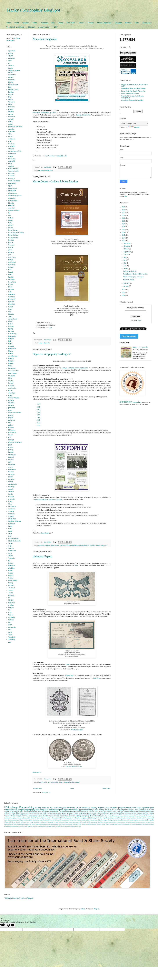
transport (11, 585)
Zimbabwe (11, 639)
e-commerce (12, 183)
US (9, 610)
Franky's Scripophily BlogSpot (33, 10)
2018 (123, 226)
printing (10, 449)
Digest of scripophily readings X (51, 354)
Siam (10, 504)
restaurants (12, 469)
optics (10, 395)
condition (11, 149)
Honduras (11, 279)
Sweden (11, 548)
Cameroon (11, 117)
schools (10, 489)
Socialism (11, 514)
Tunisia (10, 590)
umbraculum (69, 675)
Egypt (10, 186)
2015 (123, 235)
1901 (38, 409)
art (9, 63)
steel (9, 536)
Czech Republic (13, 168)
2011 (123, 292)
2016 (123, 232)
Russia (10, 482)
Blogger (96, 909)
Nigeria (10, 380)
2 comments (47, 779)
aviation (40, 343)
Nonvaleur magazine (45, 39)
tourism (10, 578)
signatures (11, 509)
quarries (11, 457)
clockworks (12, 139)
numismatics (54, 782)
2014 (123, 238)
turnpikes (11, 595)
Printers (91, 23)
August (126, 254)
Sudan (10, 543)
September (127, 252)
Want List (44, 23)
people (10, 417)
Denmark (11, 176)
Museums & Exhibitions (15, 27)
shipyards (11, 499)
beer (9, 87)
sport (10, 528)
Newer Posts (37, 789)
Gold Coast (12, 257)
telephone (11, 565)
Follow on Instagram (129, 336)
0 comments (47, 167)
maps (10, 343)
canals (10, 121)
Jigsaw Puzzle (43, 27)
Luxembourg (12, 334)
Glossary (118, 23)
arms (10, 61)
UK (9, 597)
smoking (11, 511)
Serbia (10, 494)
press (10, 445)
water (10, 625)
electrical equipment (14, 195)
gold (9, 255)
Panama (11, 405)
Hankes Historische (83, 115)
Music (10, 366)
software (11, 516)
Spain (10, 526)
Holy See (96, 678)
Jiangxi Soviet (12, 319)
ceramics (11, 129)
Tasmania (11, 558)
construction (12, 154)
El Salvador (12, 191)
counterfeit (11, 161)
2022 (123, 215)
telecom (10, 563)
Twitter (34, 23)
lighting (10, 329)
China (10, 136)
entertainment (12, 200)
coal (9, 141)
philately (11, 427)
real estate (11, 464)
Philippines (11, 430)
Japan (10, 316)
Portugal (11, 440)
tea (9, 560)
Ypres (10, 634)
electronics (11, 198)
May (125, 263)
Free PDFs (71, 23)
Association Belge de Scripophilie (132, 100)
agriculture (41, 545)
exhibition (11, 205)
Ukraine (10, 600)
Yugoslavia (11, 637)
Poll (52, 23)
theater (10, 573)
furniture (11, 240)
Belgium (11, 92)
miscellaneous (48, 170)
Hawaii (10, 272)
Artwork (82, 23)
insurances (63, 545)
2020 (123, 221)
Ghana (10, 247)
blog (9, 97)
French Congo (13, 230)
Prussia (10, 452)
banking (47, 545)
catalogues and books (15, 126)
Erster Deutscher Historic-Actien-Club (133, 91)
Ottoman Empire (13, 398)
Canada (10, 119)
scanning (11, 486)
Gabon (10, 242)
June (125, 260)
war (9, 622)
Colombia (11, 144)
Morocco (11, 363)
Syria (10, 553)
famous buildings (13, 210)
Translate (133, 127)
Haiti (9, 269)
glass (10, 250)
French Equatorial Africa (16, 232)
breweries (11, 107)
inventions (11, 304)
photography (12, 432)
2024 (123, 210)
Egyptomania (12, 188)
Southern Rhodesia (14, 521)
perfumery (11, 420)
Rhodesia (11, 474)
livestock (11, 331)
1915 (38, 425)
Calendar (31, 27)
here (50, 328)
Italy (49, 782)
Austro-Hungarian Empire (70, 814)
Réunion (11, 472)
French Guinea (13, 237)
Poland (10, 435)
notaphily (11, 385)
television (11, 568)
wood (10, 632)
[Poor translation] (10, 925)
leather (10, 324)
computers (11, 146)
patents (10, 415)
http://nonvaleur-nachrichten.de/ (56, 156)
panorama (11, 408)
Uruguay (11, 607)
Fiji (9, 213)
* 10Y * (55, 27)
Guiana (10, 267)
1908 (38, 417)
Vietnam (11, 620)
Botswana (11, 102)
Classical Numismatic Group (74, 766)
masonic (11, 346)
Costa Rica (12, 158)
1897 (38, 404)
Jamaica (11, 314)
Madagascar (12, 336)
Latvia (10, 321)
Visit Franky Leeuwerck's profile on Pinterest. (18, 898)
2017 (123, 229)
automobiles (12, 75)
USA (105, 545)
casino (10, 124)
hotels (10, 287)
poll (9, 437)
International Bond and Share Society (48, 499)
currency (11, 166)
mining (69, 545)
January (126, 286)
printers (10, 447)
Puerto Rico (12, 454)
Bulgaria (11, 112)
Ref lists (128, 23)
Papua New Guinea (14, 412)
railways (97, 545)
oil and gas (91, 545)
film (9, 215)
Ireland (10, 306)
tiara (67, 664)
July (125, 257)
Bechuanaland (13, 84)
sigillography (67, 782)
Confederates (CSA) (14, 151)
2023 (123, 212)
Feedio (139, 320)
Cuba (10, 163)
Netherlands (83, 545)
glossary (11, 252)
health (10, 274)
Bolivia (10, 99)
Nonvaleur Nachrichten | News (44, 112)
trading (10, 583)
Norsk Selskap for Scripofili (130, 93)
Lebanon (11, 326)
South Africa (12, 519)
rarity (10, 462)
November (127, 246)
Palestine (11, 403)
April (125, 266)
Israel (10, 309)
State (102, 545)
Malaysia (11, 339)
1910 (38, 420)
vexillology (11, 617)
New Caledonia (13, 371)
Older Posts (106, 789)
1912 (38, 423)
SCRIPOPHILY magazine (130, 402)
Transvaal (11, 588)
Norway (10, 383)
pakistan (11, 400)
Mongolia (11, 361)
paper (10, 410)
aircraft (10, 53)
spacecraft (11, 523)
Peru (9, 422)
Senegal (11, 491)
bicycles (11, 94)
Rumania (11, 479)
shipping (11, 496)
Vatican (77, 782)
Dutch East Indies (14, 181)
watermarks (12, 627)
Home (8, 23)
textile (10, 570)
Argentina (11, 58)
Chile (10, 134)
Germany (41, 170)
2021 (123, 218)
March (126, 269)
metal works (12, 348)
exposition (11, 208)
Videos (60, 23)
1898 (38, 407)
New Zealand (12, 373)
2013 (123, 241)
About (16, 23)
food (9, 223)
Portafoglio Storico (77, 730)
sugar (10, 546)
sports (10, 531)
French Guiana (13, 235)
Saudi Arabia (12, 484)
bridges (10, 109)
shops (10, 501)
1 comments (47, 542)
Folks (137, 23)
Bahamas (11, 80)
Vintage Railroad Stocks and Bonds (75, 368)
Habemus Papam (42, 556)
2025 (123, 207)
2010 (123, 295)
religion (61, 782)
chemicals (11, 131)
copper (10, 156)
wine (9, 630)
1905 (38, 415)
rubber (10, 477)
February (127, 283)
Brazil (10, 104)
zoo (9, 642)
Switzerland (12, 551)
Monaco (11, 358)
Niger (10, 378)
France (45, 782)
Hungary (11, 289)
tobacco (10, 575)
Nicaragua (11, 375)
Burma (10, 114)
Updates (25, 23)
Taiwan (10, 556)
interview (11, 302)
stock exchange (13, 538)
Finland (10, 218)
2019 (123, 224)
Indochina (11, 294)
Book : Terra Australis (140, 347)
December (127, 243)
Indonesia (11, 297)
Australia (11, 65)
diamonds (46, 343)
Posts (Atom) (45, 792)
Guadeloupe (12, 262)
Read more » (37, 772)
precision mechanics (15, 442)
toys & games (12, 580)
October (126, 249)
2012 (123, 289)
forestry (10, 225)
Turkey (10, 593)
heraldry (11, 277)
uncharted (11, 602)
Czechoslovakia (13, 171)
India (10, 292)
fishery (40, 782)
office (10, 390)
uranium (11, 605)
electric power (12, 193)
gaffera (82, 909)
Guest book (146, 23)
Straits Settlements (14, 541)
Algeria (10, 56)
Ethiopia (11, 203)
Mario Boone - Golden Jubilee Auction (55, 181)
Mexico (10, 351)
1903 (38, 412)
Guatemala (12, 265)
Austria (10, 68)
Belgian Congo (54, 545)
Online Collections (104, 23)
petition (10, 425)
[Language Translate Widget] (134, 123)
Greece (10, 260)
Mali (9, 341)
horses (10, 284)
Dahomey (11, 173)
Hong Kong (12, 282)
